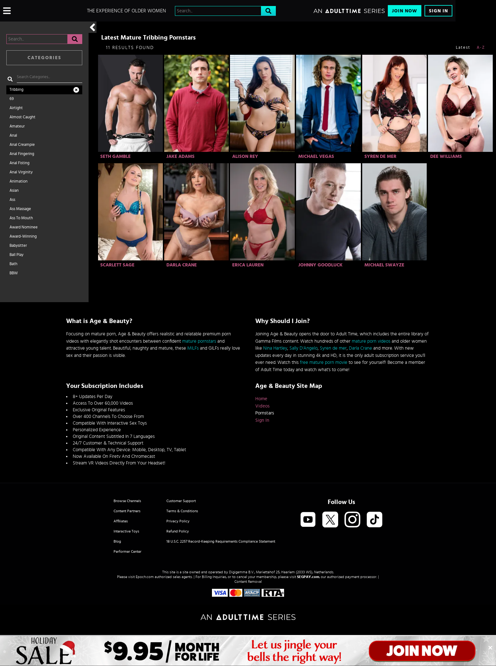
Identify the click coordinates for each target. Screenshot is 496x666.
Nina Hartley (275, 348)
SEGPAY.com (308, 577)
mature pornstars (199, 341)
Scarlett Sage (117, 265)
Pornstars (264, 413)
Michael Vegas (316, 156)
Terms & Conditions (182, 511)
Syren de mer (333, 348)
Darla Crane (181, 265)
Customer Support (181, 501)
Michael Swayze (384, 265)
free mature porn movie (323, 362)
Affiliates (121, 521)
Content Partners (127, 511)
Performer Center (127, 551)
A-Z (481, 48)
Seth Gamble (115, 156)
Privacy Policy (177, 521)
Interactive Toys (126, 531)
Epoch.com (145, 577)
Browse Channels (127, 501)
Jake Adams (180, 156)
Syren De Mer (380, 156)
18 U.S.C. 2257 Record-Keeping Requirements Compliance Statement (220, 541)
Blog (117, 541)
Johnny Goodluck (320, 265)
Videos (262, 406)
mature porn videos (371, 341)
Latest (463, 48)
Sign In (438, 11)
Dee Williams (446, 156)
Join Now (404, 11)
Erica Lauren (248, 265)
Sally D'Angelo (303, 348)
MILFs (193, 348)
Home (261, 398)
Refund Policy (177, 531)
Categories (44, 57)
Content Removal (248, 581)
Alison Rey (245, 156)
